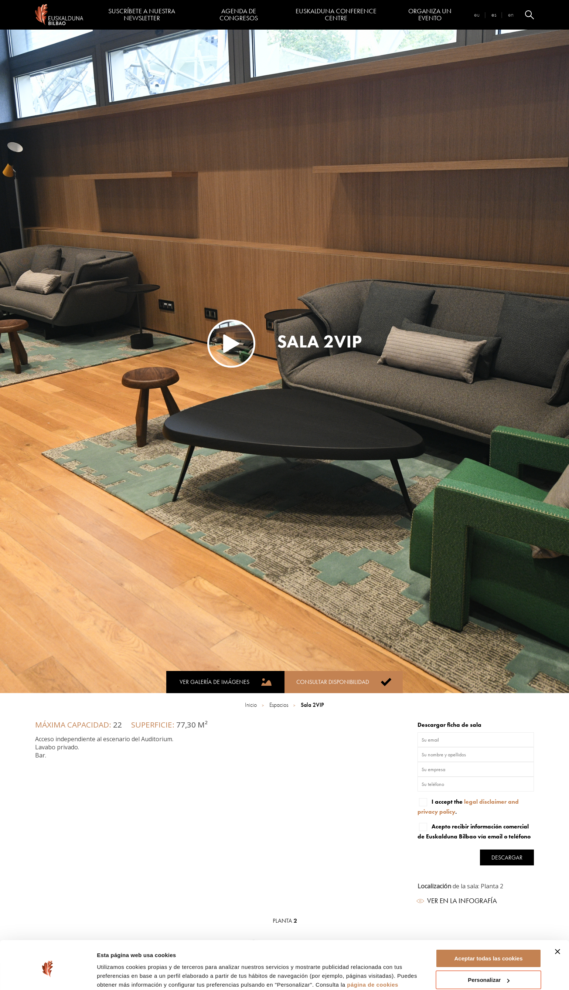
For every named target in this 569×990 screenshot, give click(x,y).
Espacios (279, 705)
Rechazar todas (488, 972)
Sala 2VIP (312, 705)
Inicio (251, 705)
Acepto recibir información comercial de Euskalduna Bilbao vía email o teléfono (474, 831)
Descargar (506, 857)
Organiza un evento (430, 14)
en (511, 14)
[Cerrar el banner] (557, 921)
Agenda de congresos (238, 14)
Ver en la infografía (457, 900)
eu (477, 14)
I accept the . (468, 806)
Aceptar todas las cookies (488, 928)
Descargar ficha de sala (449, 725)
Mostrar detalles (118, 975)
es (493, 14)
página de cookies (372, 955)
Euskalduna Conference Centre (336, 14)
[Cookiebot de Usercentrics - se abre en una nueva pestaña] (48, 975)
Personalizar (489, 950)
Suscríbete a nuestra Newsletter (141, 14)
